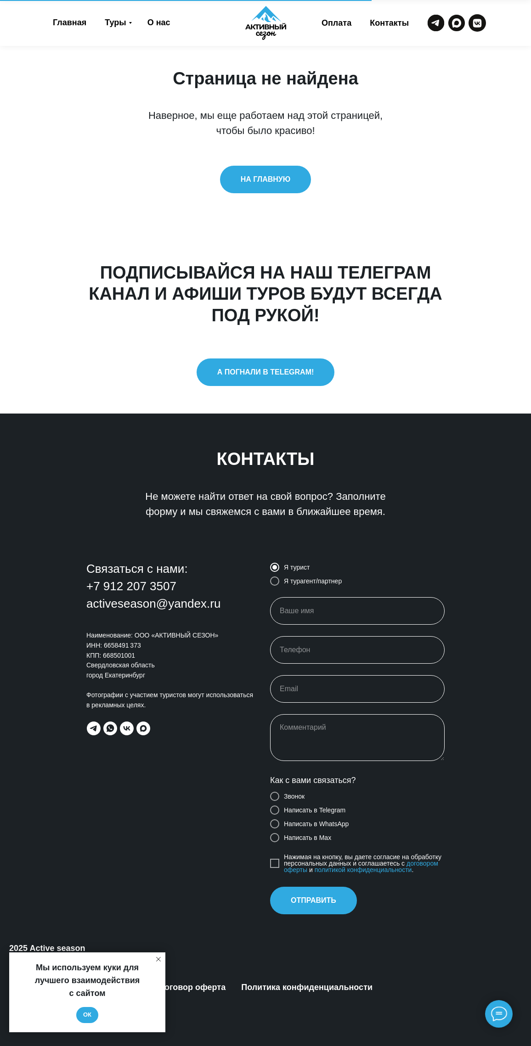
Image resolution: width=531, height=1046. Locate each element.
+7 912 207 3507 (131, 586)
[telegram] (94, 728)
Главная (69, 22)
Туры (115, 22)
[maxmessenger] (143, 728)
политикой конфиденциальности (363, 869)
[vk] (127, 728)
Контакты (389, 23)
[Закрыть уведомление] (158, 959)
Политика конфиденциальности (307, 987)
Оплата (336, 23)
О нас (158, 22)
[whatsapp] (110, 728)
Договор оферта (192, 987)
